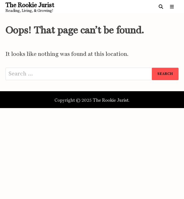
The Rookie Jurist (30, 5)
